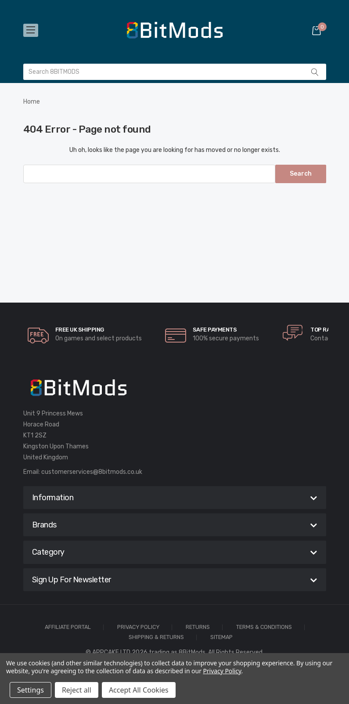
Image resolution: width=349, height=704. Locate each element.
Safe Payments (215, 329)
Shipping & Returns (156, 637)
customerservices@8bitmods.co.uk (91, 472)
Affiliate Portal (68, 627)
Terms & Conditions (264, 627)
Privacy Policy (138, 627)
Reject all (76, 690)
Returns (198, 627)
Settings (30, 690)
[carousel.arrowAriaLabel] (38, 336)
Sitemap (221, 637)
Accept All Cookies (139, 690)
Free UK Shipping (79, 329)
